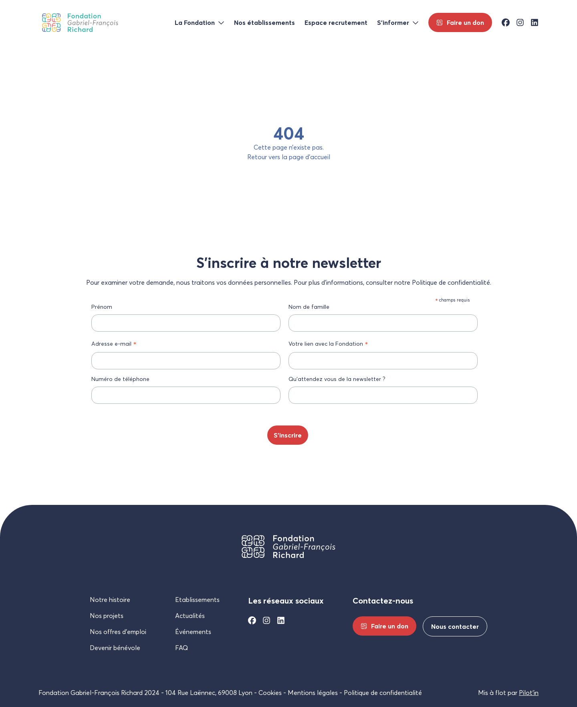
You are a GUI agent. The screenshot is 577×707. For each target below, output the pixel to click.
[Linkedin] (281, 620)
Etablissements (197, 600)
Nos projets (106, 616)
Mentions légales (313, 693)
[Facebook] (252, 620)
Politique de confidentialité (383, 693)
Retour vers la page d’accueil (288, 157)
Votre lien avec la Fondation (328, 344)
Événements (193, 632)
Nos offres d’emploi (118, 632)
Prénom (101, 306)
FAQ (181, 648)
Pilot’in (529, 693)
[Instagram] (266, 620)
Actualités (190, 616)
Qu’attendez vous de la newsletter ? (336, 378)
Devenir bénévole (115, 648)
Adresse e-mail (114, 344)
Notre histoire (110, 600)
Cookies (270, 693)
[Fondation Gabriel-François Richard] (80, 23)
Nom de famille (308, 306)
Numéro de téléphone (120, 378)
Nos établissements (264, 22)
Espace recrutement (336, 22)
